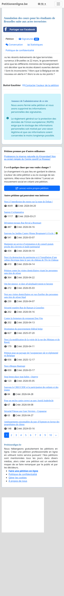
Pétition (10, 102)
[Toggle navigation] (58, 4)
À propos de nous (18, 544)
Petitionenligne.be (15, 4)
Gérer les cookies (18, 541)
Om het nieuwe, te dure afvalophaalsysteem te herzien (28, 347)
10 (50, 498)
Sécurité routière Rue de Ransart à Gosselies (24, 371)
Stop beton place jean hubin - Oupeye (21, 440)
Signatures (29, 102)
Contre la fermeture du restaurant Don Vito (23, 382)
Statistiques (35, 108)
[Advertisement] (32, 44)
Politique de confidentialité (20, 114)
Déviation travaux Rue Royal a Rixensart (22, 286)
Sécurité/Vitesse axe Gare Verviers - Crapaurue (25, 475)
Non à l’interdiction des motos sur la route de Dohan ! (28, 265)
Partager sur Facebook (19, 93)
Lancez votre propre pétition (32, 251)
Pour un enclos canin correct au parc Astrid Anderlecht (28, 464)
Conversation (14, 108)
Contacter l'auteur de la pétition (41, 149)
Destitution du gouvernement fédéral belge (23, 392)
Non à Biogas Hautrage (14, 430)
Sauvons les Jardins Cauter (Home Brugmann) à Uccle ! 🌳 (31, 297)
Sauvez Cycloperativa (14, 276)
